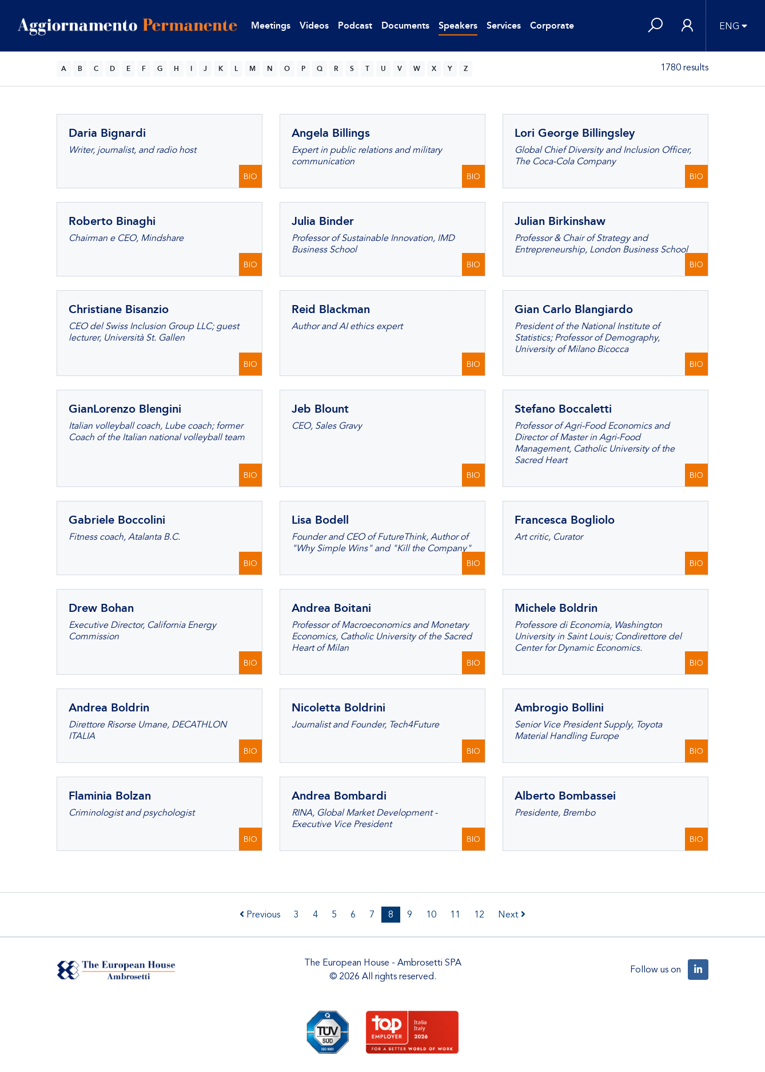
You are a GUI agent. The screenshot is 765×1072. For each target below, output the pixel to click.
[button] (655, 26)
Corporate (552, 25)
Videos (314, 25)
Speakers (458, 25)
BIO (250, 176)
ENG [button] (729, 26)
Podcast (355, 25)
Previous (260, 914)
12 (479, 914)
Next (511, 914)
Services (504, 25)
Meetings (270, 25)
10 (431, 914)
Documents (405, 25)
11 (455, 914)
